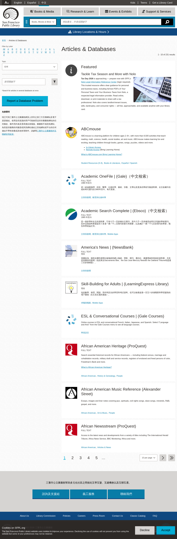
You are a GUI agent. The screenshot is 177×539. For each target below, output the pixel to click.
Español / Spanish (129, 163)
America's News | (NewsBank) (107, 247)
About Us (24, 516)
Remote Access (92, 150)
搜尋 (26, 22)
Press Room (99, 516)
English (18, 2)
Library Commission (46, 516)
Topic (4, 61)
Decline (145, 530)
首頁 (4, 40)
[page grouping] (149, 457)
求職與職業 (86, 303)
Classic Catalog (137, 516)
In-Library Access (93, 147)
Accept (165, 530)
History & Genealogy (106, 376)
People (120, 376)
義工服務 (88, 494)
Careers (81, 516)
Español (31, 2)
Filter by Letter (7, 46)
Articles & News (104, 447)
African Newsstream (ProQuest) (108, 426)
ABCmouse (91, 129)
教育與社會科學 (99, 197)
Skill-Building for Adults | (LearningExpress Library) (125, 284)
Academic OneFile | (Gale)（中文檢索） (115, 176)
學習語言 (85, 333)
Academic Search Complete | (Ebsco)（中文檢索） (125, 211)
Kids (132, 2)
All (4, 49)
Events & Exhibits (120, 11)
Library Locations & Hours (89, 31)
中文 (43, 2)
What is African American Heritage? (96, 367)
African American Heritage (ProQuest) (113, 346)
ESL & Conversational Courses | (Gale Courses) (122, 316)
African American (88, 376)
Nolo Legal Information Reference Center (99, 82)
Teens (144, 2)
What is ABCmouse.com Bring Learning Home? (101, 154)
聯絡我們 (126, 494)
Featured (89, 67)
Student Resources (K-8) (91, 163)
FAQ (155, 516)
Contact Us (117, 516)
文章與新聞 (86, 197)
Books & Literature (112, 163)
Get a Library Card (162, 2)
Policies (66, 516)
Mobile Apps (112, 234)
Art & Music (102, 413)
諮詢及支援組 (51, 494)
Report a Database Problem (25, 100)
